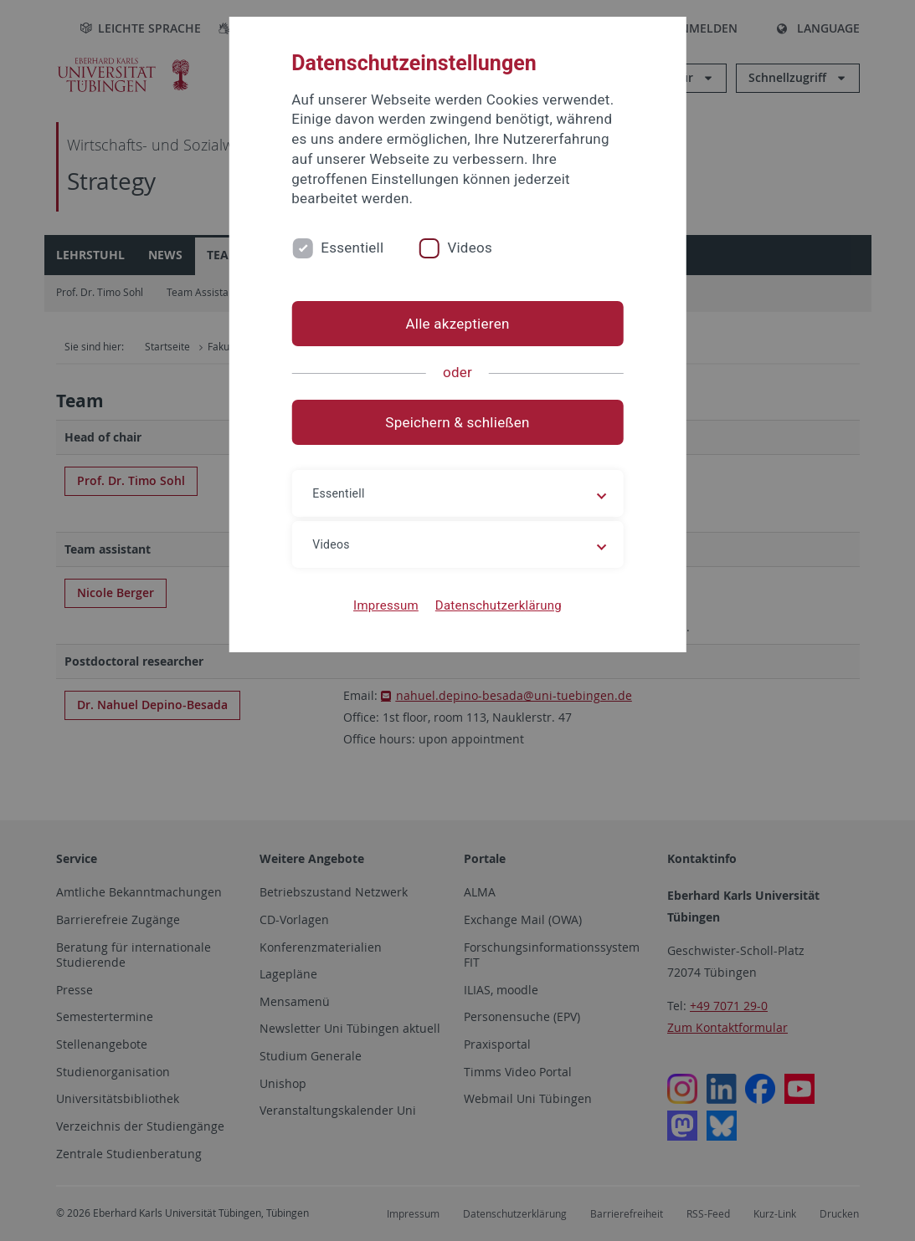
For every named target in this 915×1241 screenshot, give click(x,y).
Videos (469, 247)
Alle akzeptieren (457, 323)
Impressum (386, 605)
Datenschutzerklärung (498, 605)
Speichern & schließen (457, 422)
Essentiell (352, 247)
